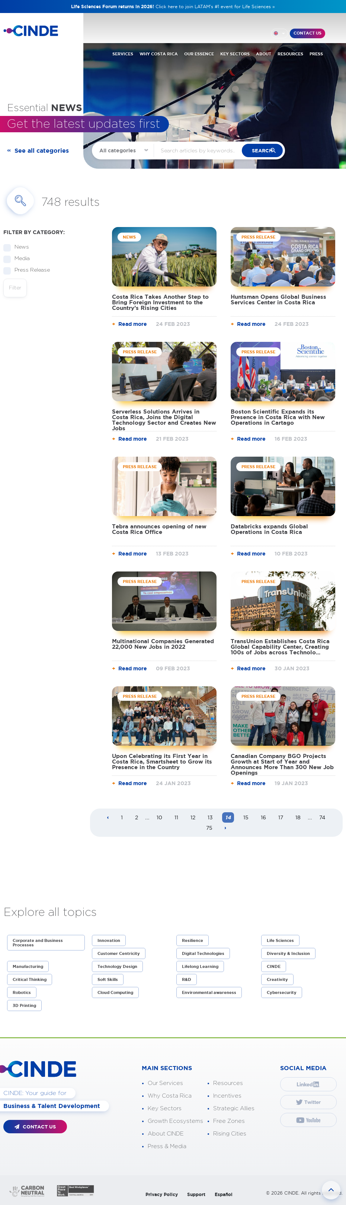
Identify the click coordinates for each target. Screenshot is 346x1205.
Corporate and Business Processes (38, 942)
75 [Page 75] (209, 828)
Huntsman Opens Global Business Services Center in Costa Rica (278, 299)
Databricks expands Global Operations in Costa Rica (269, 529)
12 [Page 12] (192, 817)
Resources (228, 1083)
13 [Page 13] (210, 817)
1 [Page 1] (122, 817)
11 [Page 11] (176, 817)
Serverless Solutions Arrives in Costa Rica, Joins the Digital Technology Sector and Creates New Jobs (164, 419)
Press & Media (167, 1146)
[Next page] (225, 828)
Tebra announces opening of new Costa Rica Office (159, 529)
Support (196, 1194)
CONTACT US (307, 33)
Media (19, 259)
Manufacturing (28, 966)
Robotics (22, 992)
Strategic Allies (233, 1108)
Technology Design (117, 966)
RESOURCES (290, 53)
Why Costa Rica (170, 1096)
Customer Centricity (118, 953)
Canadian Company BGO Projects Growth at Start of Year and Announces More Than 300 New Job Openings (282, 764)
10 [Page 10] (159, 817)
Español (224, 1194)
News (19, 247)
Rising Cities (229, 1134)
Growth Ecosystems (175, 1121)
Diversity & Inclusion (288, 953)
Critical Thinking (30, 979)
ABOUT (263, 53)
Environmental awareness (209, 992)
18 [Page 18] (298, 817)
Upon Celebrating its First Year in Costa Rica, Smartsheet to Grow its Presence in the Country (162, 761)
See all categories (42, 150)
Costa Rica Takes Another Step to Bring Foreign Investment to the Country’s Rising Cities (160, 302)
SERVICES (122, 53)
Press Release (29, 270)
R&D (186, 979)
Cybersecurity (282, 992)
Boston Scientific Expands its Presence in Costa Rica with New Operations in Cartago (278, 417)
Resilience (192, 940)
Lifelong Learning (200, 966)
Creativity (277, 979)
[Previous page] (108, 818)
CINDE (274, 966)
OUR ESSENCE (199, 53)
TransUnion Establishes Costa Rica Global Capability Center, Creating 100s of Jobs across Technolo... (280, 646)
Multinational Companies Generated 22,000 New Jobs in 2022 (163, 644)
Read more (132, 324)
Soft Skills (107, 979)
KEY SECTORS (235, 53)
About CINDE (166, 1134)
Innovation (108, 940)
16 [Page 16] (263, 817)
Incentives (227, 1096)
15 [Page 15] (246, 817)
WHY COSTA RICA (159, 53)
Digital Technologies (203, 953)
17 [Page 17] (280, 817)
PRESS (316, 53)
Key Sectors (165, 1108)
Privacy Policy (161, 1194)
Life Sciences (280, 940)
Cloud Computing (115, 992)
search (266, 150)
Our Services (165, 1083)
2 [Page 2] (136, 817)
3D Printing (24, 1005)
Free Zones (229, 1121)
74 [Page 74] (322, 817)
